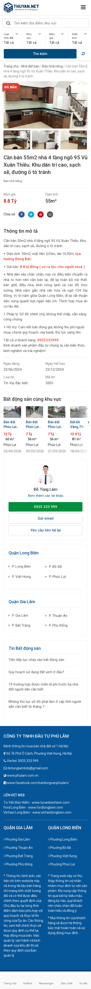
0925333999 (48, 340)
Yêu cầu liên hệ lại (45, 530)
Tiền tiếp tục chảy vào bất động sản (36, 660)
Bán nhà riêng (13, 181)
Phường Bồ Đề (59, 848)
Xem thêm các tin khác (46, 496)
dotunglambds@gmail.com (28, 768)
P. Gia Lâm (20, 615)
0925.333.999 (28, 761)
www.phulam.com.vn (22, 775)
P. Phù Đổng (58, 625)
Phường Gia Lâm (17, 839)
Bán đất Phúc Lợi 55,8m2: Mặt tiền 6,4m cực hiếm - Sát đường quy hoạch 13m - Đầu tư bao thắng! (34, 424)
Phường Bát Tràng (18, 856)
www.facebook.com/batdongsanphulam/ (38, 783)
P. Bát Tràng (21, 625)
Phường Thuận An (18, 848)
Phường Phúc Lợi (61, 864)
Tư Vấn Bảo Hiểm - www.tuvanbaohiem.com (36, 802)
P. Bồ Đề (55, 567)
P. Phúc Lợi (57, 577)
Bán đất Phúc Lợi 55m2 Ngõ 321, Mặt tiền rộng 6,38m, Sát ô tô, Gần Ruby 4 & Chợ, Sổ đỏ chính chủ (56, 424)
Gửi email (46, 518)
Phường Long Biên (62, 839)
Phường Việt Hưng (62, 856)
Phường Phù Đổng (18, 864)
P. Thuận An (58, 616)
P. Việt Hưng (21, 577)
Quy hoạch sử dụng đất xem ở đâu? (36, 672)
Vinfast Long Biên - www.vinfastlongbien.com (37, 812)
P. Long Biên (21, 566)
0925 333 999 (45, 507)
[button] (82, 105)
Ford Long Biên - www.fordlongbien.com (33, 807)
